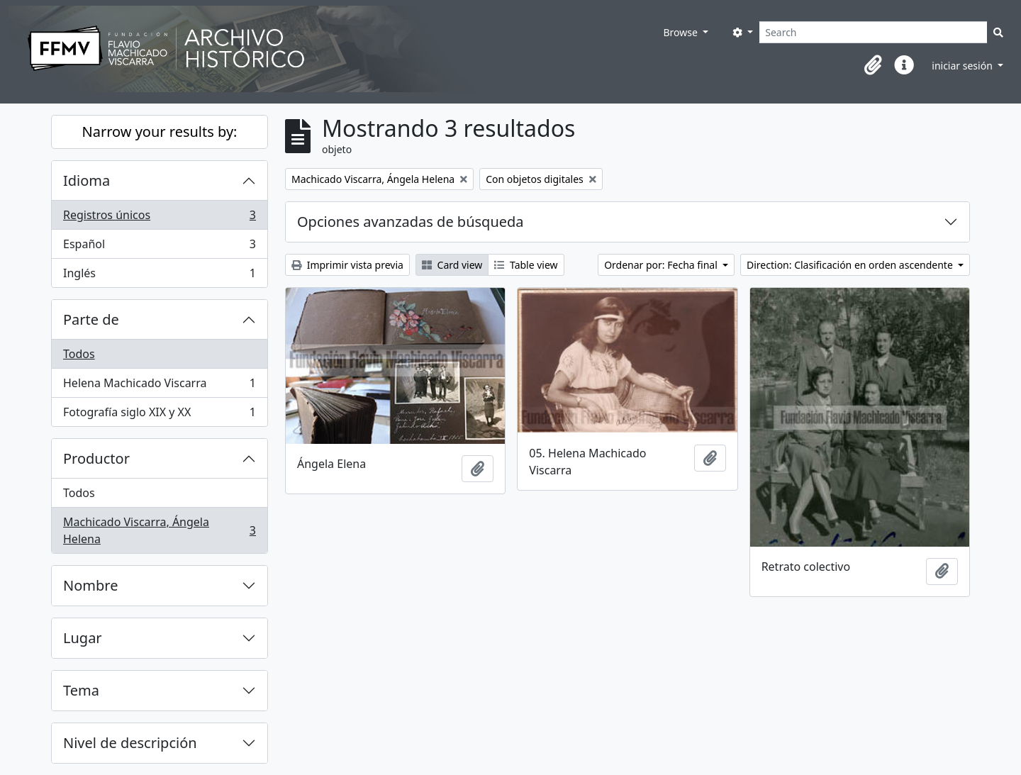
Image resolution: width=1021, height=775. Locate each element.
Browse (681, 32)
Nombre (90, 585)
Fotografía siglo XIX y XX (159, 414)
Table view (525, 265)
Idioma (86, 180)
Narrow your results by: (160, 131)
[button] (872, 65)
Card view (452, 265)
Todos (79, 354)
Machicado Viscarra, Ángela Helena (159, 530)
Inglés (159, 275)
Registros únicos (159, 218)
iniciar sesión (963, 65)
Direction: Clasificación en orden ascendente (851, 265)
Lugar (82, 637)
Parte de (91, 319)
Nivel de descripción (130, 742)
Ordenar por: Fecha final (662, 265)
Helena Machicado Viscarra (159, 386)
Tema (81, 690)
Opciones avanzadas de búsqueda (410, 221)
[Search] (873, 32)
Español (159, 247)
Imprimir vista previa (347, 265)
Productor (96, 458)
